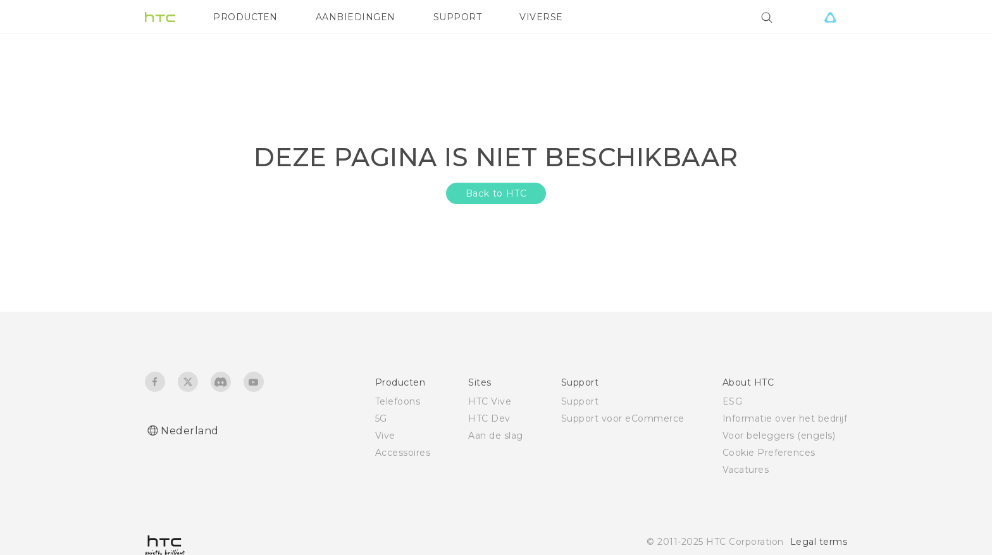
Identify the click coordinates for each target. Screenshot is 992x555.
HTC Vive (489, 401)
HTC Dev (489, 418)
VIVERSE (541, 17)
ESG (732, 401)
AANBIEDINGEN (355, 17)
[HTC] (160, 17)
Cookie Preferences (768, 452)
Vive (385, 435)
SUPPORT (457, 17)
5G (381, 418)
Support (580, 401)
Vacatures (745, 469)
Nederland (190, 431)
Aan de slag (495, 435)
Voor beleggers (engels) (779, 435)
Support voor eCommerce (623, 418)
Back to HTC (496, 193)
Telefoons (398, 401)
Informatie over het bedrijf (785, 418)
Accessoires (403, 452)
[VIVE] (830, 17)
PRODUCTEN (245, 17)
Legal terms (819, 541)
